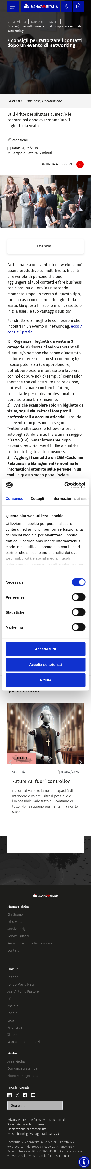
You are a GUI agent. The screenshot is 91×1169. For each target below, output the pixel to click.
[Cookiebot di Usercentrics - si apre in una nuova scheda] (64, 485)
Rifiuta (45, 680)
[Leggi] (45, 778)
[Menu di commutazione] (13, 6)
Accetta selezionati (45, 664)
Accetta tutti (45, 649)
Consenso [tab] (14, 498)
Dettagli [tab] (37, 498)
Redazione (20, 140)
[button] (10, 762)
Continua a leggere (56, 164)
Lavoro (53, 21)
